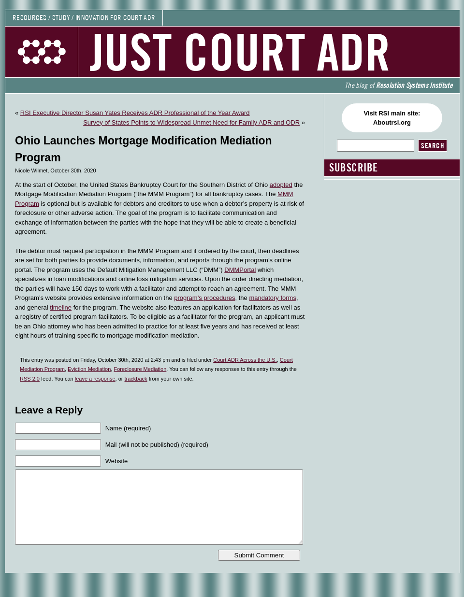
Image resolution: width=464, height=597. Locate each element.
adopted (281, 184)
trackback (136, 379)
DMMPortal (240, 269)
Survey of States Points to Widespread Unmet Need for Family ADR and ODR (191, 122)
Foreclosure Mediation (140, 369)
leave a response (95, 379)
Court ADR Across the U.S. (244, 360)
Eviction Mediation (89, 369)
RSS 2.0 (30, 379)
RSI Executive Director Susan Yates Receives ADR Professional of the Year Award (135, 112)
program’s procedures (204, 297)
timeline (61, 307)
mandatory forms (272, 297)
